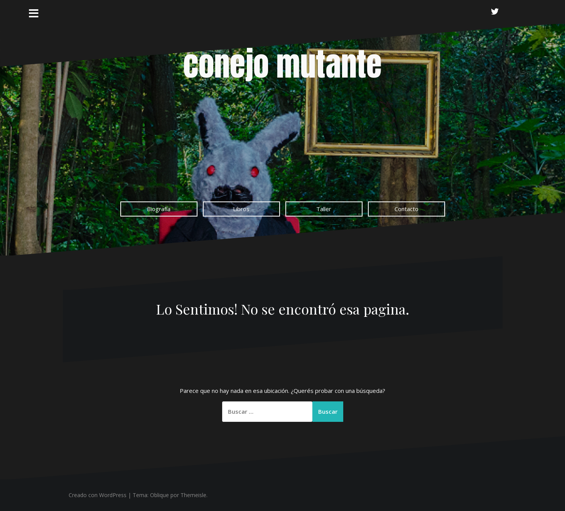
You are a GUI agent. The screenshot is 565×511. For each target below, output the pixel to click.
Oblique (159, 495)
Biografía (158, 209)
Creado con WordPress (97, 495)
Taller (323, 209)
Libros (241, 209)
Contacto (406, 209)
